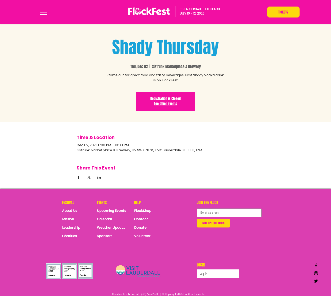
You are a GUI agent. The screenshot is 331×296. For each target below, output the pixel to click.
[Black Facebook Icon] (316, 265)
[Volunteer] (149, 236)
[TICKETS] (283, 12)
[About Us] (77, 211)
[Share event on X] (89, 177)
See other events (165, 103)
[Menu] (43, 12)
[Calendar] (113, 219)
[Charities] (77, 236)
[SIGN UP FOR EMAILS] (213, 223)
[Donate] (149, 227)
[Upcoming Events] (111, 211)
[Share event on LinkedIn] (99, 177)
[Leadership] (77, 227)
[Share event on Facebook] (79, 177)
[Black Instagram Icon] (316, 273)
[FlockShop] (149, 211)
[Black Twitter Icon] (316, 281)
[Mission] (77, 219)
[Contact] (149, 219)
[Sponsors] (111, 236)
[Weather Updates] (111, 227)
